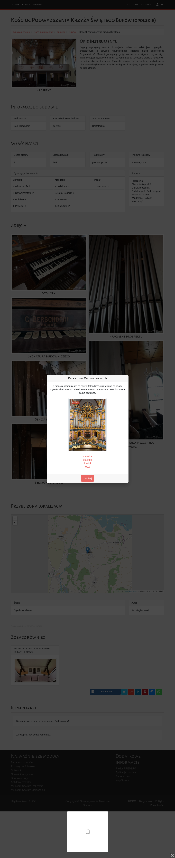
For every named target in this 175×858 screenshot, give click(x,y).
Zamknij (87, 478)
